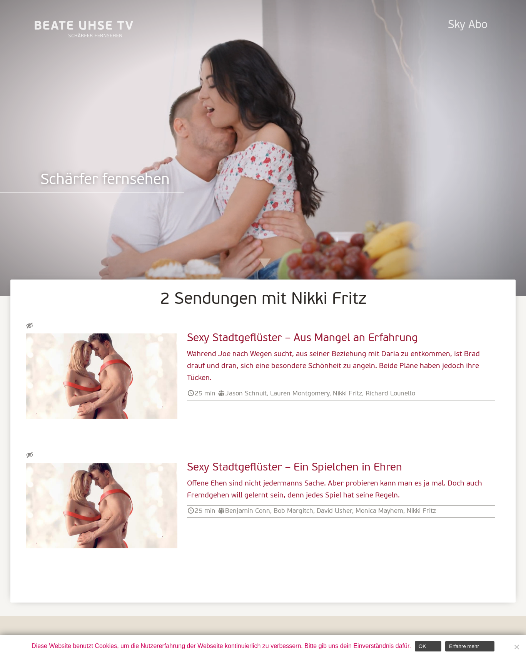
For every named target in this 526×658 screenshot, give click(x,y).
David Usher (334, 511)
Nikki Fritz (347, 393)
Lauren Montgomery (299, 393)
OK (422, 646)
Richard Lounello (390, 393)
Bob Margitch (293, 511)
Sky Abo (468, 25)
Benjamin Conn (247, 511)
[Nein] (516, 647)
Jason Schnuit (246, 393)
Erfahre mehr (464, 646)
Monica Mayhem (379, 511)
